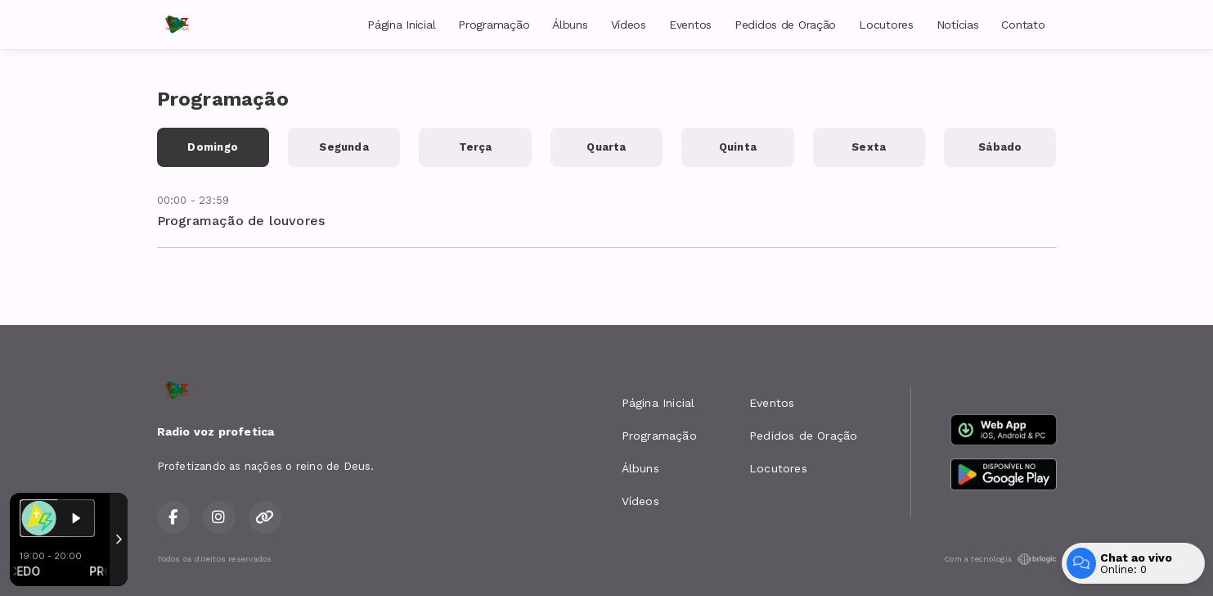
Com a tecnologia (1000, 559)
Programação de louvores (241, 220)
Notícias (958, 24)
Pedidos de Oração (785, 24)
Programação (493, 24)
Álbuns (569, 24)
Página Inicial (401, 24)
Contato (1023, 24)
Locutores (886, 24)
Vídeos (628, 24)
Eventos (690, 24)
